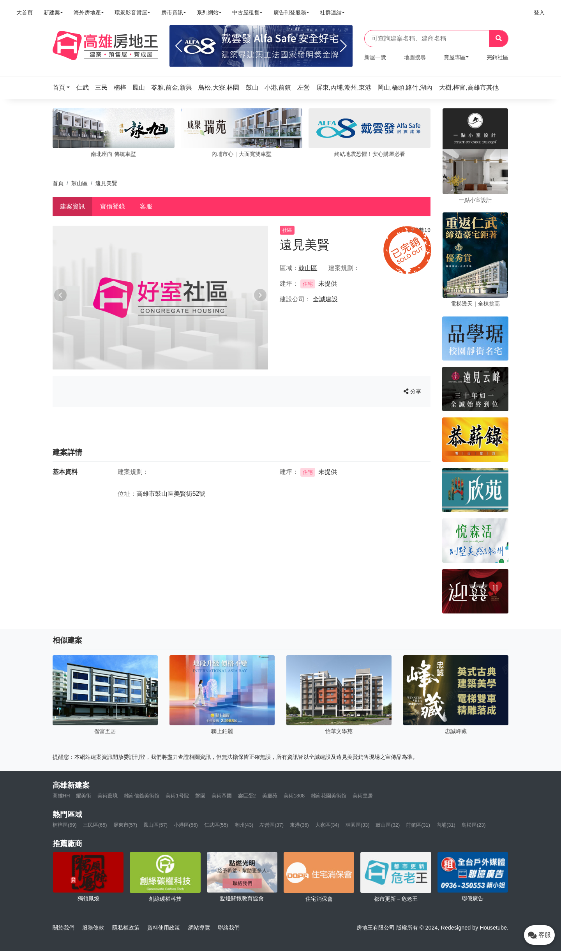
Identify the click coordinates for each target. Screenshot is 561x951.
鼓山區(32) (388, 825)
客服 (146, 206)
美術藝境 (107, 796)
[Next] (343, 46)
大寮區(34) (327, 825)
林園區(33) (358, 825)
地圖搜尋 (415, 57)
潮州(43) (244, 825)
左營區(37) (271, 825)
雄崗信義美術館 (141, 796)
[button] (63, 87)
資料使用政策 (163, 927)
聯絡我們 (229, 927)
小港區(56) (186, 825)
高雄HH (61, 796)
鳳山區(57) (155, 825)
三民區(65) (95, 825)
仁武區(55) (216, 825)
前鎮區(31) (418, 825)
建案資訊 (72, 206)
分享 (412, 391)
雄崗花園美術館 (328, 796)
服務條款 (93, 927)
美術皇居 (363, 796)
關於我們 (63, 927)
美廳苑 (269, 796)
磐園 (200, 796)
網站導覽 (199, 927)
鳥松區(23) (474, 825)
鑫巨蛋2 (247, 796)
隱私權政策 (125, 927)
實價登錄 (112, 206)
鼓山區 (79, 183)
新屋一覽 (375, 57)
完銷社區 (497, 57)
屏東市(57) (125, 825)
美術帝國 (222, 796)
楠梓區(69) (65, 825)
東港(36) (299, 825)
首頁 (58, 183)
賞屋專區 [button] (455, 57)
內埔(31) (445, 825)
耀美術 (83, 796)
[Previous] (178, 46)
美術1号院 (177, 796)
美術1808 (294, 796)
